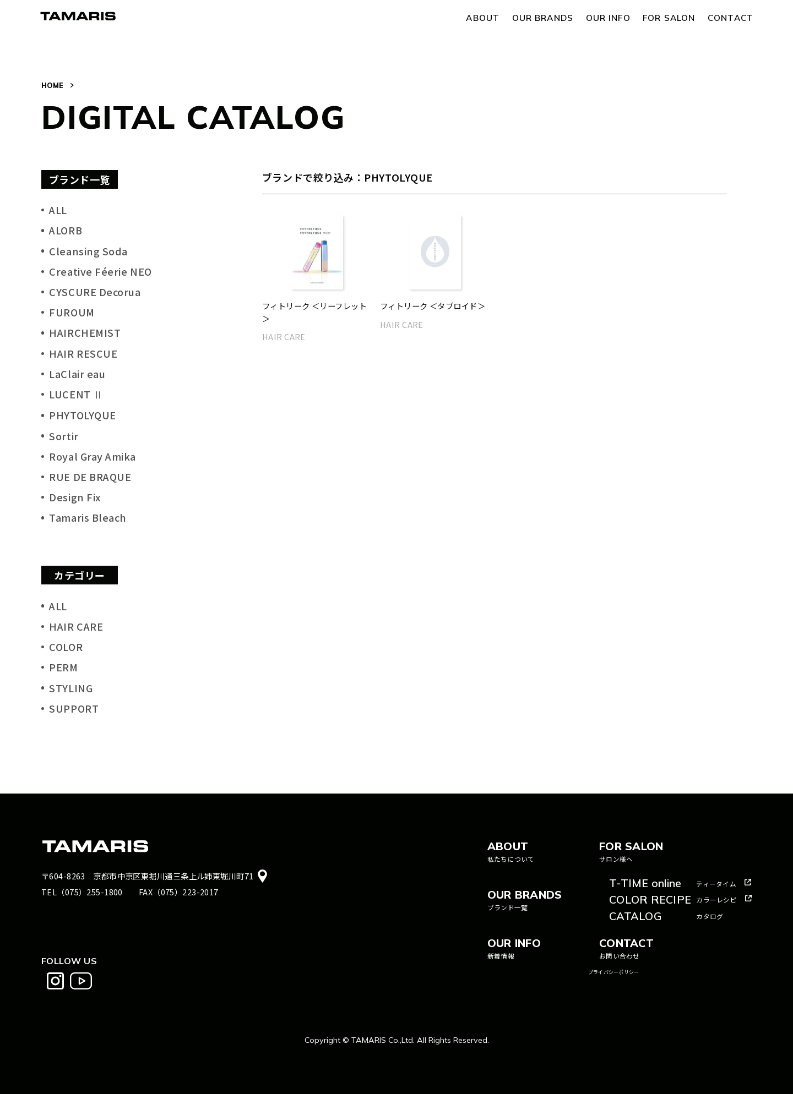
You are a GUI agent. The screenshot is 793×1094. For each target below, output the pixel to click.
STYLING (71, 688)
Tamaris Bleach (88, 517)
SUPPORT (74, 708)
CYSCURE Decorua (94, 292)
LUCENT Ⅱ (76, 394)
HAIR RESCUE (83, 353)
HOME (52, 85)
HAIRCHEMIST (85, 332)
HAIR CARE (76, 626)
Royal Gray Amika (92, 456)
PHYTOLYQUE (82, 415)
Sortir (63, 436)
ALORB (65, 230)
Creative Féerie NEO (100, 271)
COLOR (66, 646)
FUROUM (71, 312)
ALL (58, 210)
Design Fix (74, 497)
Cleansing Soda (88, 251)
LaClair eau (77, 374)
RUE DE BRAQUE (90, 476)
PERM (63, 667)
